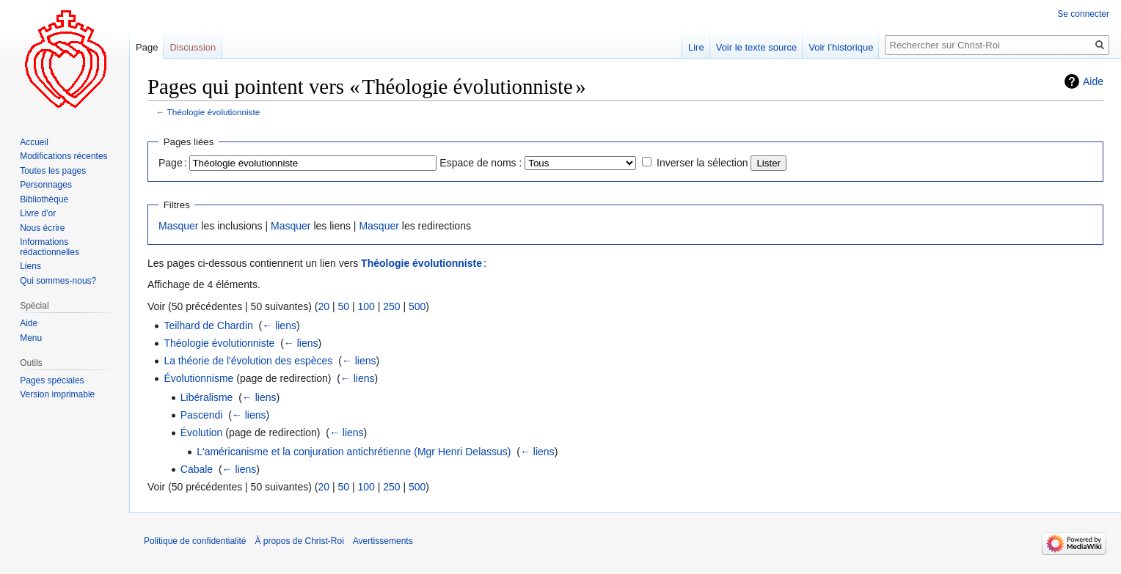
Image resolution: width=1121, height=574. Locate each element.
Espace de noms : (480, 163)
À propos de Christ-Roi (299, 541)
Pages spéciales (52, 380)
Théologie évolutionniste (213, 112)
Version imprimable (57, 394)
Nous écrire (42, 228)
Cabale (196, 469)
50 (343, 306)
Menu (31, 338)
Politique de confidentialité (195, 541)
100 (365, 306)
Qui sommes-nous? (58, 281)
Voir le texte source (756, 47)
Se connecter (1083, 14)
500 (417, 306)
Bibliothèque (44, 199)
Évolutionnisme (198, 378)
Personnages (46, 185)
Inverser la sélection (702, 163)
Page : (172, 163)
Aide (1093, 81)
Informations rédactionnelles (49, 247)
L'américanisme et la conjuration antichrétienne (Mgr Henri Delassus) (354, 451)
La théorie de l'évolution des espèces (248, 361)
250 (391, 306)
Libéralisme (206, 397)
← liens (279, 325)
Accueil (34, 142)
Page (147, 47)
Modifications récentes (63, 156)
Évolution (201, 432)
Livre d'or (38, 213)
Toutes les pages (53, 171)
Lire (696, 47)
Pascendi (201, 415)
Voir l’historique (840, 47)
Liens (30, 266)
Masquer (178, 226)
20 (323, 306)
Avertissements (383, 541)
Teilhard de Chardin (208, 325)
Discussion (192, 47)
